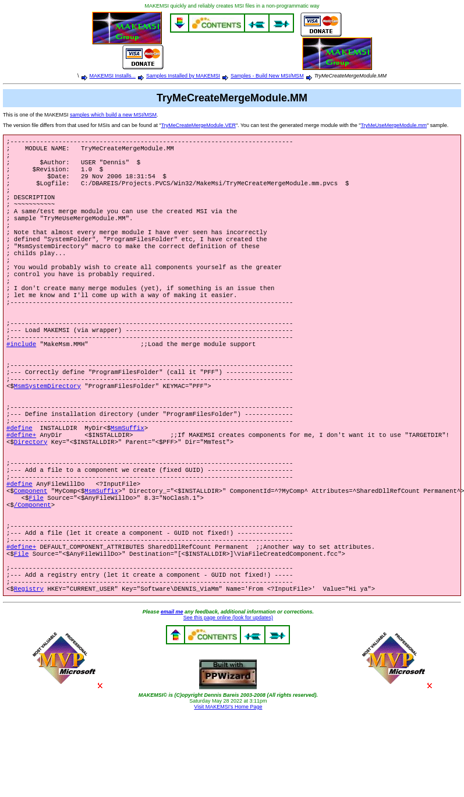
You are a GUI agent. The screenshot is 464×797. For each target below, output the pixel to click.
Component (31, 550)
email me (172, 687)
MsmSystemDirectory (47, 428)
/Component (32, 566)
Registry (29, 664)
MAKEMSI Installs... (113, 76)
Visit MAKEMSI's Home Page (228, 782)
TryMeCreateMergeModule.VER (198, 125)
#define (19, 476)
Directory (31, 493)
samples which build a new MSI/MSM (113, 115)
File (36, 558)
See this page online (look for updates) (228, 693)
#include (21, 379)
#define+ (21, 485)
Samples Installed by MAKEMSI (183, 76)
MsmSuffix (127, 476)
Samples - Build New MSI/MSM (267, 76)
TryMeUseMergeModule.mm (393, 125)
